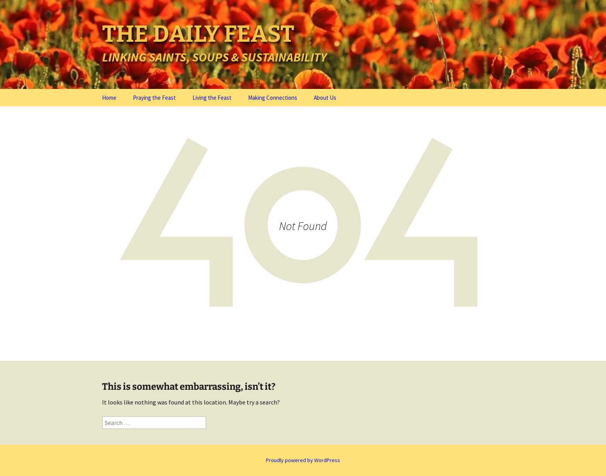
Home (109, 97)
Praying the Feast (154, 97)
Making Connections (272, 97)
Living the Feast (212, 97)
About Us (325, 97)
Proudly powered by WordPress (303, 460)
